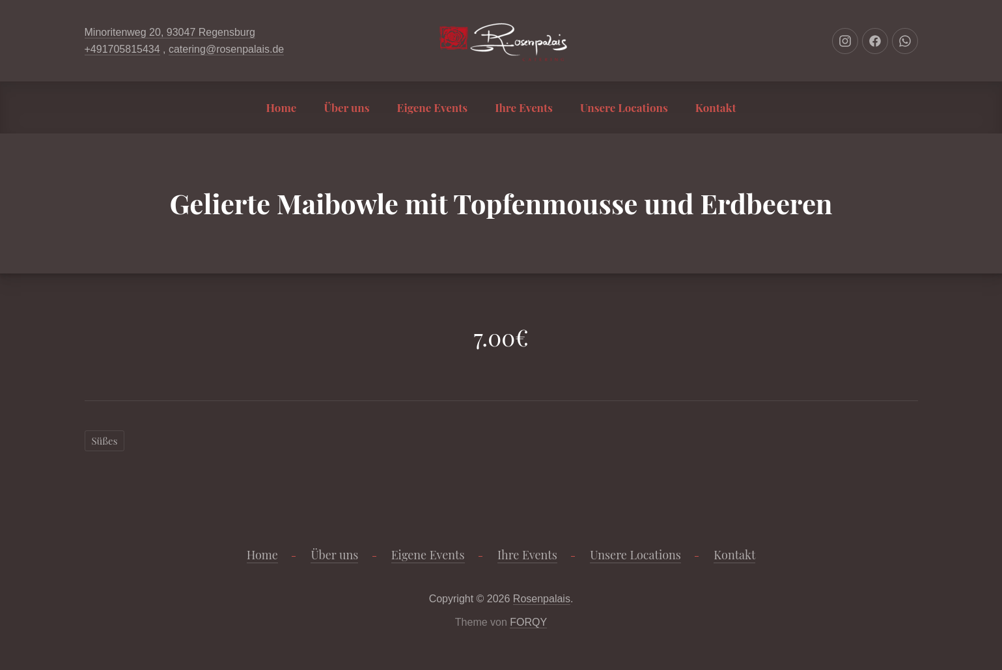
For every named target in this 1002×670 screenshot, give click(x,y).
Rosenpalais (541, 598)
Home (281, 107)
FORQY (528, 622)
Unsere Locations (624, 107)
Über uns (346, 107)
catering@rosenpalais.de (226, 49)
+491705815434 (122, 49)
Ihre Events (524, 107)
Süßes (105, 440)
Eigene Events (432, 107)
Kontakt (715, 107)
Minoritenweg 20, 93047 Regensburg (170, 32)
